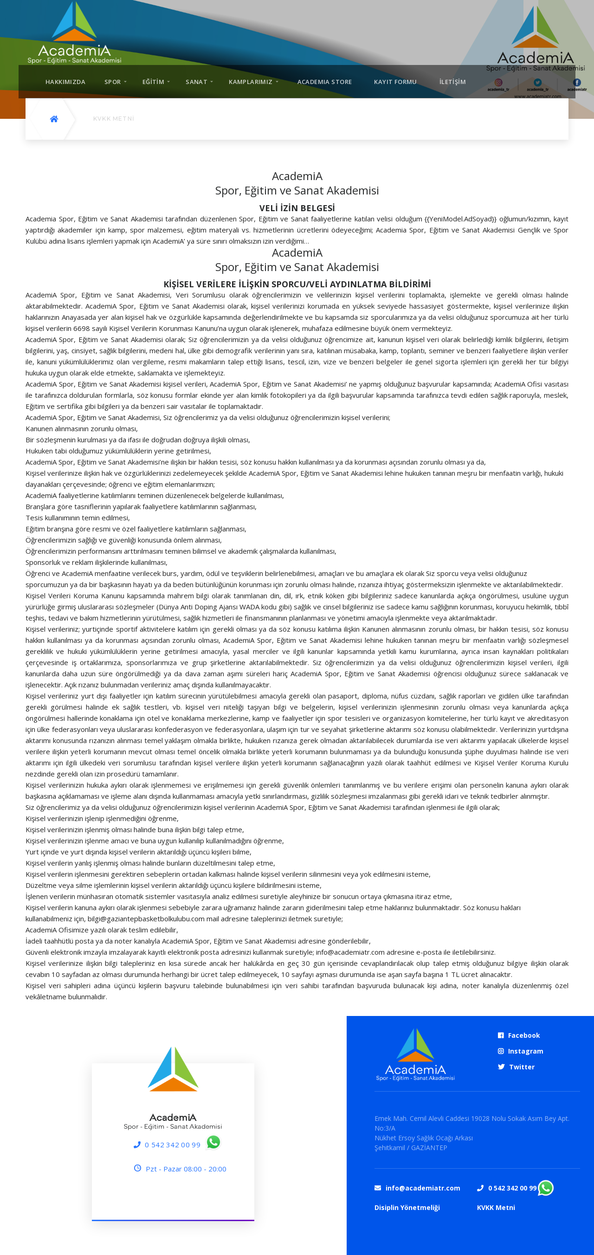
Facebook (524, 1035)
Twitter (522, 1066)
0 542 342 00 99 (172, 1144)
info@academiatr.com (423, 1188)
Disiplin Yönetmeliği (407, 1207)
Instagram (525, 1051)
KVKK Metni (496, 1207)
